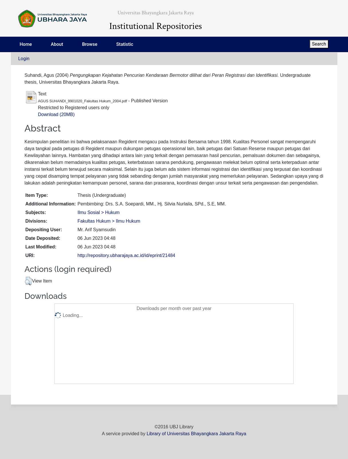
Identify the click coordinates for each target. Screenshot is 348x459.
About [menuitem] (57, 44)
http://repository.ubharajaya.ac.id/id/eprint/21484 (126, 255)
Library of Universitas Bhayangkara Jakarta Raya (196, 433)
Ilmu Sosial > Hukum (98, 212)
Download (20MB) (56, 114)
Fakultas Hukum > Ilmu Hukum (108, 221)
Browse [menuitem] (89, 44)
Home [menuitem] (26, 44)
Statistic (124, 44)
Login (24, 58)
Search (319, 44)
